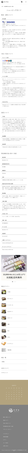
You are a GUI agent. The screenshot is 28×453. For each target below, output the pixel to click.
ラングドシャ (7, 343)
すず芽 (6, 292)
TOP (2, 6)
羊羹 (5, 324)
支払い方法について (7, 423)
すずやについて (4, 372)
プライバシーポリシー (7, 429)
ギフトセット (7, 299)
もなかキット (7, 311)
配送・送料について (7, 417)
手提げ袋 (6, 350)
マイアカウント (6, 433)
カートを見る (5, 442)
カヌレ (6, 337)
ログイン (4, 439)
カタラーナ (7, 318)
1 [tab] (12, 281)
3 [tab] (15, 281)
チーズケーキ (7, 305)
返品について (5, 420)
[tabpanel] (14, 267)
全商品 (3, 361)
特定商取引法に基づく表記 (8, 426)
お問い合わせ (5, 445)
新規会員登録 (5, 436)
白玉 (5, 331)
